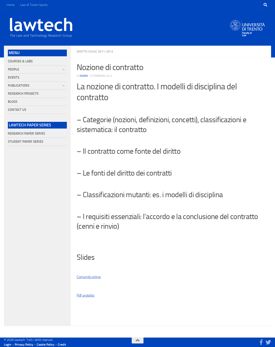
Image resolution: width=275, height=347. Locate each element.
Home (11, 5)
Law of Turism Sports (34, 5)
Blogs (12, 102)
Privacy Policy (24, 344)
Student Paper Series (25, 141)
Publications (18, 85)
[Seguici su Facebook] (261, 342)
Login (7, 344)
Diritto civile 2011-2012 (95, 51)
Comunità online (89, 277)
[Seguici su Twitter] (268, 342)
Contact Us (17, 110)
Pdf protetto (85, 295)
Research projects (23, 93)
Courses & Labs (20, 61)
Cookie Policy (45, 344)
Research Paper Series (26, 133)
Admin (84, 76)
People (13, 69)
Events (13, 77)
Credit (62, 344)
